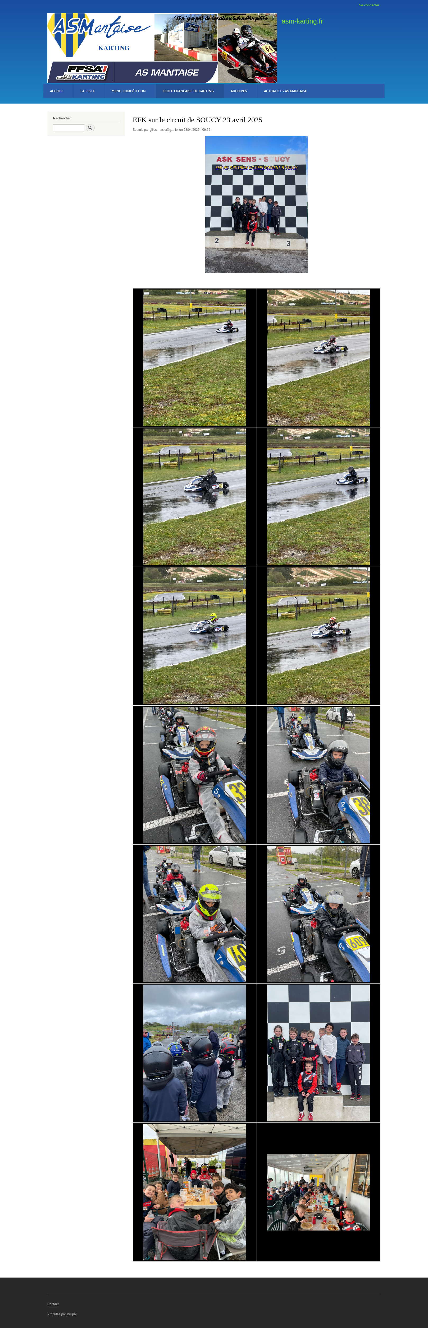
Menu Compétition (129, 91)
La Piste (87, 91)
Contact (53, 1304)
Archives (239, 91)
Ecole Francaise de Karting (188, 91)
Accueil (56, 91)
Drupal (72, 1314)
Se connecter (369, 5)
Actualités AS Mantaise (285, 91)
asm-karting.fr (302, 21)
